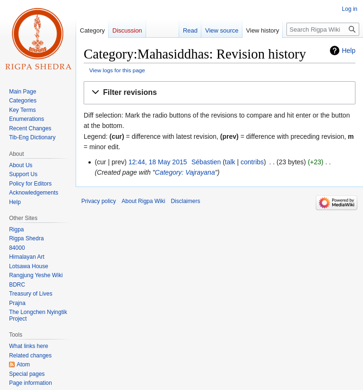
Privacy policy (98, 201)
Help (348, 50)
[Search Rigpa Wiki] (322, 29)
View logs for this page (117, 70)
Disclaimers (185, 201)
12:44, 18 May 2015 (158, 162)
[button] (219, 93)
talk (230, 162)
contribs (252, 162)
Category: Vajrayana (185, 172)
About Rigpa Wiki (143, 201)
